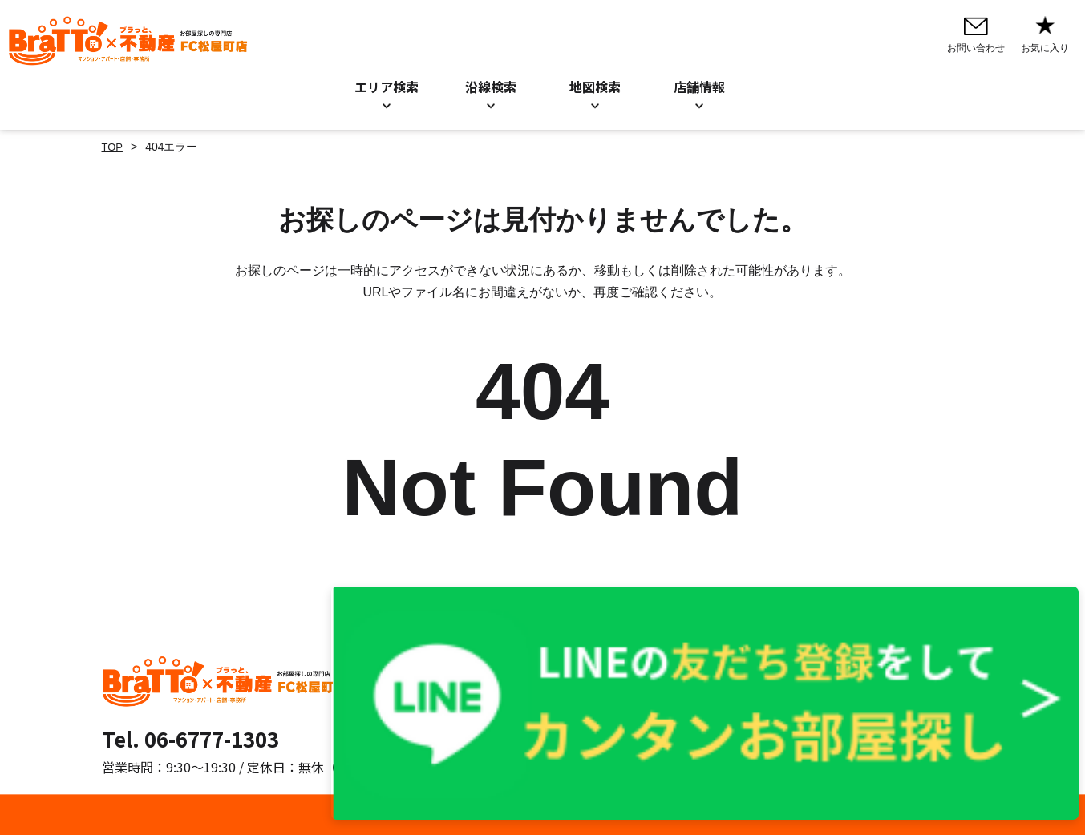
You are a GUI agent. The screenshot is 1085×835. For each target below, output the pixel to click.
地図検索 (595, 86)
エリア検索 (386, 86)
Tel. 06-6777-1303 (190, 738)
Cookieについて (693, 689)
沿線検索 (490, 86)
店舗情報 (511, 710)
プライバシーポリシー (709, 667)
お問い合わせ (523, 667)
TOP (113, 146)
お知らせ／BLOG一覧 (544, 689)
